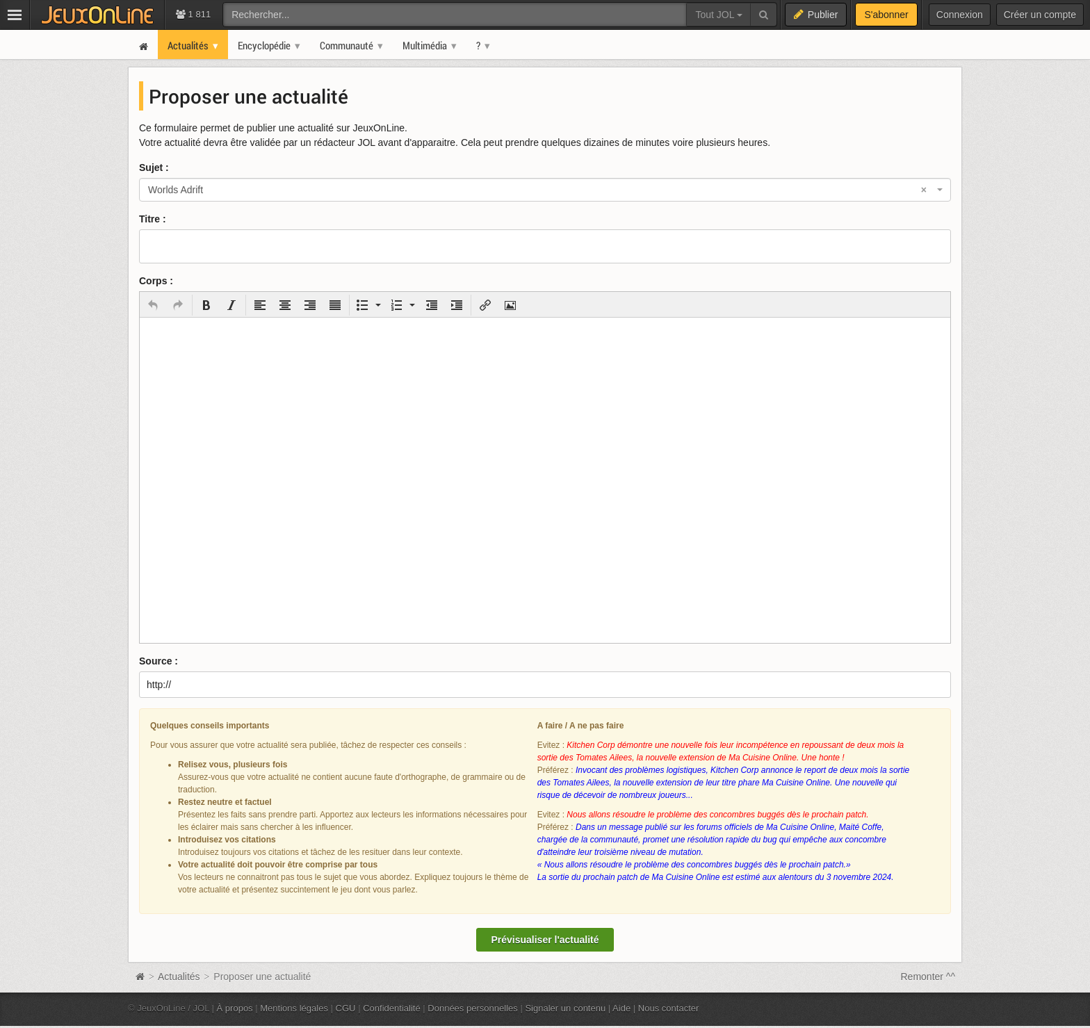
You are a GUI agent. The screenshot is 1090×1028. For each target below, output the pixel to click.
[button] (153, 305)
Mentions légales (294, 1008)
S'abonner (886, 14)
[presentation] (153, 305)
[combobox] (545, 190)
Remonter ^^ (928, 976)
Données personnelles (473, 1008)
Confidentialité (392, 1008)
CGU (346, 1008)
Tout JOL (718, 14)
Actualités (179, 976)
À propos (235, 1008)
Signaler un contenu (565, 1008)
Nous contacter (668, 1008)
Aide (621, 1008)
